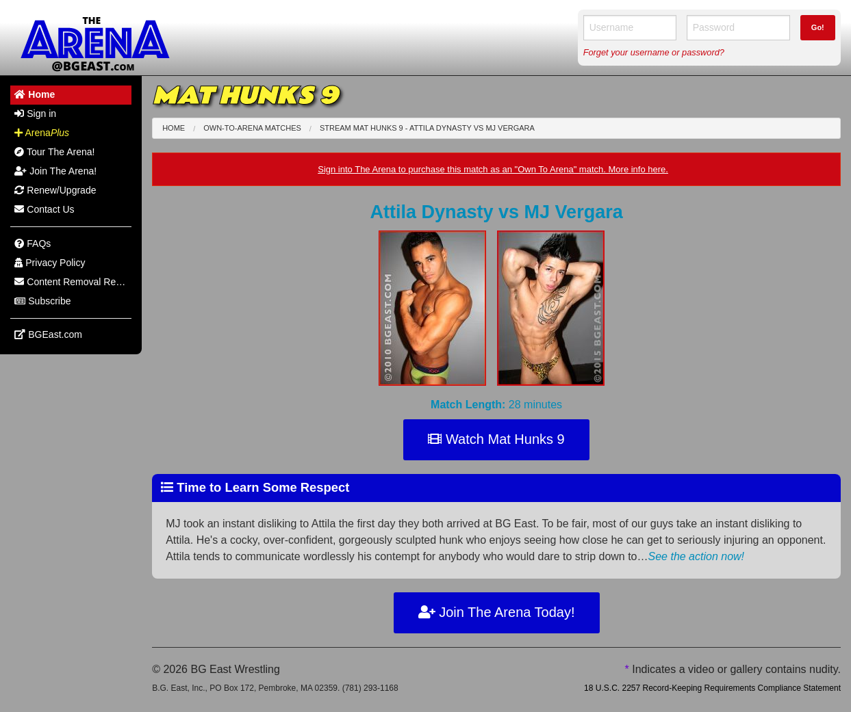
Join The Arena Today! (496, 612)
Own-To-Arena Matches (252, 128)
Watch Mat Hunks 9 (496, 439)
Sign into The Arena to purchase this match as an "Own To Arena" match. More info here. (493, 169)
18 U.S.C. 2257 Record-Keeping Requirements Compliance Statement (712, 688)
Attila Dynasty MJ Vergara (496, 212)
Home (173, 128)
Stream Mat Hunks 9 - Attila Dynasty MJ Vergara (427, 128)
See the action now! (696, 556)
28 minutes (496, 404)
